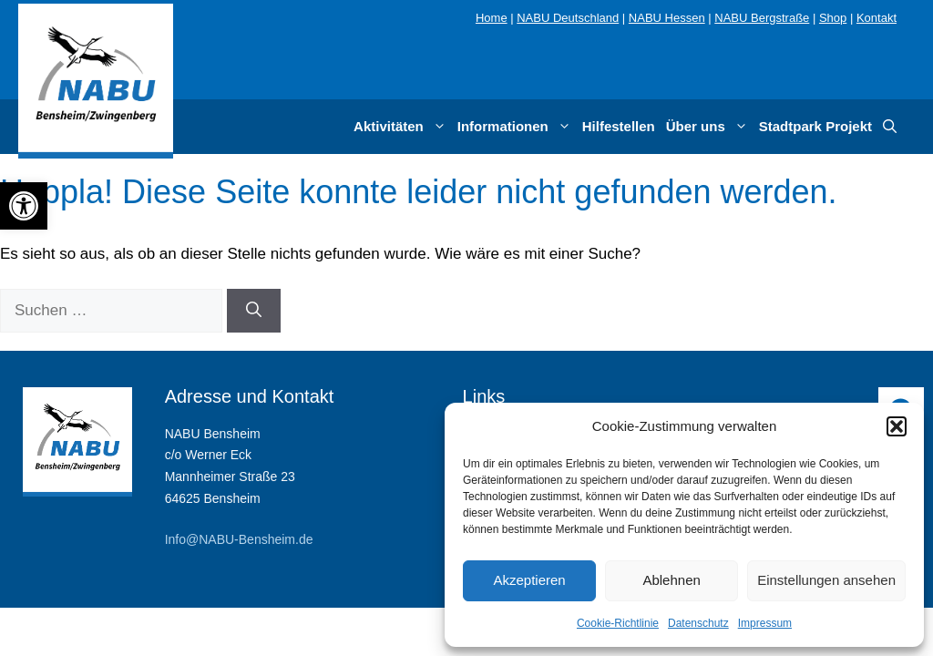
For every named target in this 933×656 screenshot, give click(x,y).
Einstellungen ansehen (826, 580)
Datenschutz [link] (698, 623)
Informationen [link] (517, 126)
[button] (896, 426)
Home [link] (492, 18)
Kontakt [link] (876, 18)
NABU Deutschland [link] (568, 18)
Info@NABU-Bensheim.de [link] (239, 539)
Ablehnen (671, 580)
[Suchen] (254, 311)
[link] (23, 206)
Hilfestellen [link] (618, 126)
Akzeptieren (529, 580)
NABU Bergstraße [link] (761, 18)
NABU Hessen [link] (667, 18)
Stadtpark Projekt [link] (815, 126)
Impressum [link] (765, 623)
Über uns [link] (710, 126)
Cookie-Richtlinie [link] (618, 623)
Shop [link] (832, 18)
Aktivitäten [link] (403, 126)
